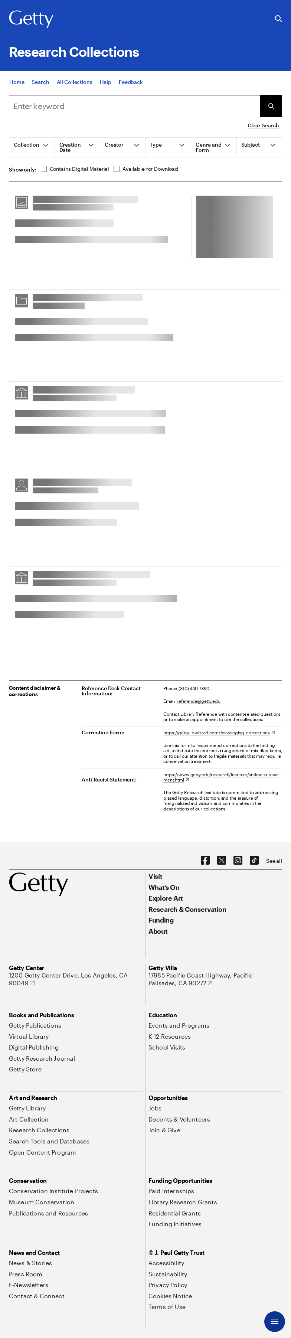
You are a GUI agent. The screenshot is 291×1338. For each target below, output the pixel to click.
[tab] (32, 147)
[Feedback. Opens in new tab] (131, 82)
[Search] (40, 82)
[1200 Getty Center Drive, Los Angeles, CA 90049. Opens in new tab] (76, 979)
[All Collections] (74, 82)
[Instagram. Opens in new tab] (237, 860)
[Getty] (31, 19)
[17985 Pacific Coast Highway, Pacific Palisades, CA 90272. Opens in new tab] (215, 979)
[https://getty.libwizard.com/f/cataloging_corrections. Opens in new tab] (219, 732)
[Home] (16, 82)
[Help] (105, 82)
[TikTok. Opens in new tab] (254, 860)
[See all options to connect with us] (274, 861)
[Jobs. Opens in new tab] (155, 1108)
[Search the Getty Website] (278, 19)
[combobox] (134, 106)
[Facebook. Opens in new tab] (205, 860)
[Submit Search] (271, 106)
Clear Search (263, 125)
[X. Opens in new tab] (221, 860)
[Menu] (274, 1321)
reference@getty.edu (198, 701)
